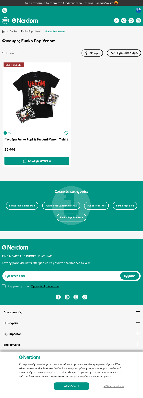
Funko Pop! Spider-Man (22, 205)
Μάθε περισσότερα (114, 386)
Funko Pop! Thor (96, 205)
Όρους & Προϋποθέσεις (45, 286)
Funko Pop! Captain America (61, 205)
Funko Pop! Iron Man (71, 217)
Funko (13, 31)
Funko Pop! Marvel (31, 31)
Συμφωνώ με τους (34, 286)
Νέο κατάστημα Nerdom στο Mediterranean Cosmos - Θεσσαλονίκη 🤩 (71, 3)
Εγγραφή (129, 276)
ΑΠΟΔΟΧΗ (71, 386)
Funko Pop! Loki (125, 205)
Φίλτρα (92, 53)
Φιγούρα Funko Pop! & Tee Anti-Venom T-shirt (36, 139)
